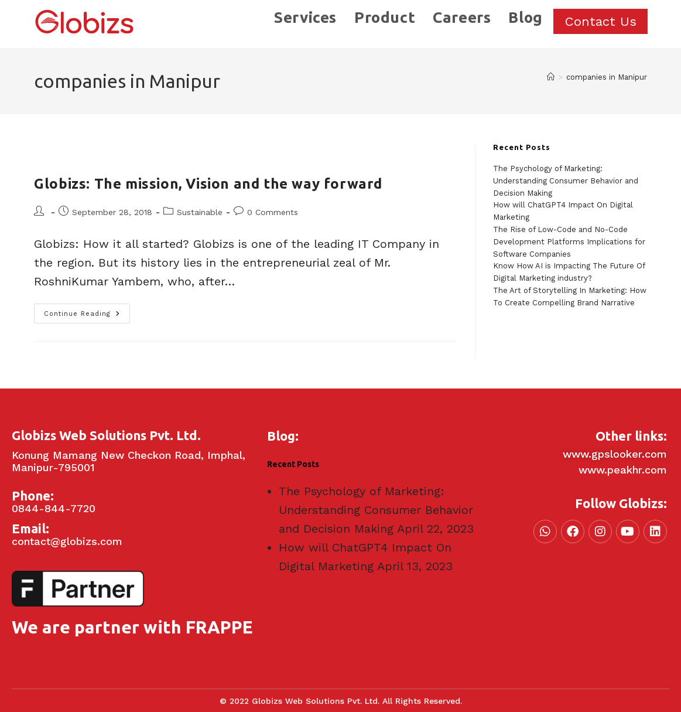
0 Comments (272, 212)
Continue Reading (87, 311)
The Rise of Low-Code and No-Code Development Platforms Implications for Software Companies (569, 241)
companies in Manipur (606, 77)
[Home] (551, 77)
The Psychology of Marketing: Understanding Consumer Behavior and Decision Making (565, 180)
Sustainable (200, 212)
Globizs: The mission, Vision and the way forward (208, 184)
